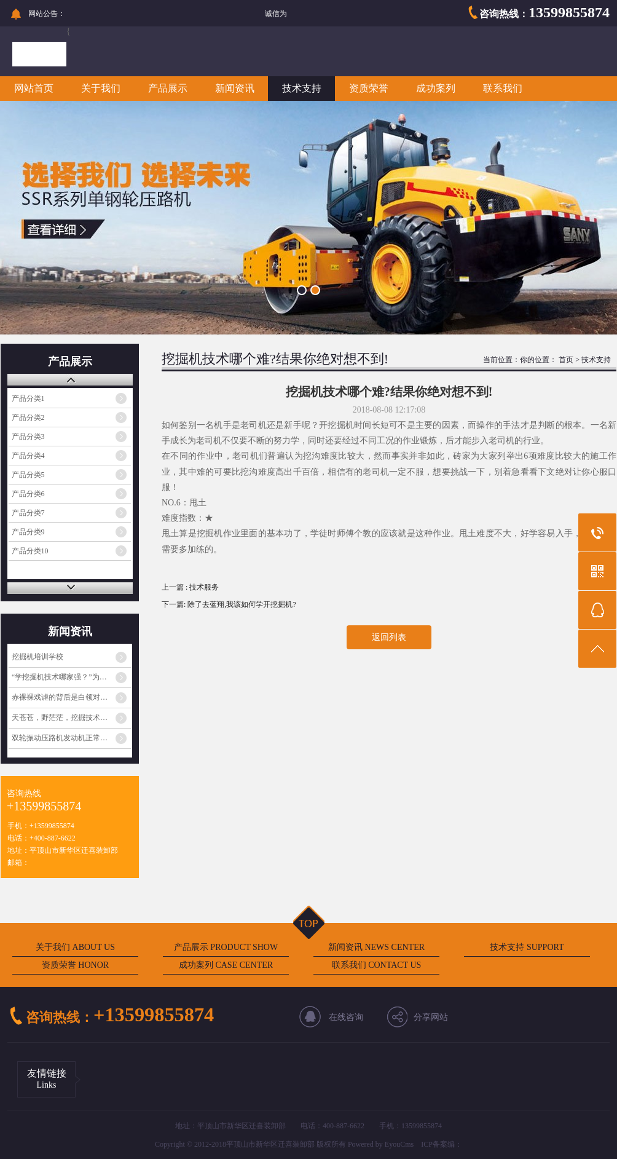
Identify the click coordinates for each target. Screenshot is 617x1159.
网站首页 (33, 88)
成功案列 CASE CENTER (226, 965)
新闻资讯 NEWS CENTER (376, 947)
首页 (566, 359)
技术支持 (301, 88)
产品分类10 (30, 551)
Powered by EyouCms (380, 1144)
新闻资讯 (234, 88)
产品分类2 (28, 417)
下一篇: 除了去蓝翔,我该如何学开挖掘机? (229, 604)
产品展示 (167, 88)
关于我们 (100, 88)
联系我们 (502, 88)
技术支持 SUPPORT (527, 947)
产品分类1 (28, 398)
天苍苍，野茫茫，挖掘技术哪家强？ (71, 717)
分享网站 (431, 1017)
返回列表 (389, 637)
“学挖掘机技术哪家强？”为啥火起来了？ (71, 677)
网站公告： (46, 13)
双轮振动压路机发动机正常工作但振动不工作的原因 (71, 738)
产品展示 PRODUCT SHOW (226, 947)
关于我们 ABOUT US (75, 947)
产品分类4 (28, 455)
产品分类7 (28, 512)
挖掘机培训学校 (37, 656)
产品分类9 (28, 532)
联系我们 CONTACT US (377, 965)
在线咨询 (346, 1017)
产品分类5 (28, 474)
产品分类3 (28, 436)
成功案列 (435, 88)
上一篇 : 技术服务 (190, 587)
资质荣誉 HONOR (75, 965)
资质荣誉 (368, 88)
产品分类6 (28, 493)
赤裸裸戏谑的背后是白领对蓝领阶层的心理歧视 (71, 697)
